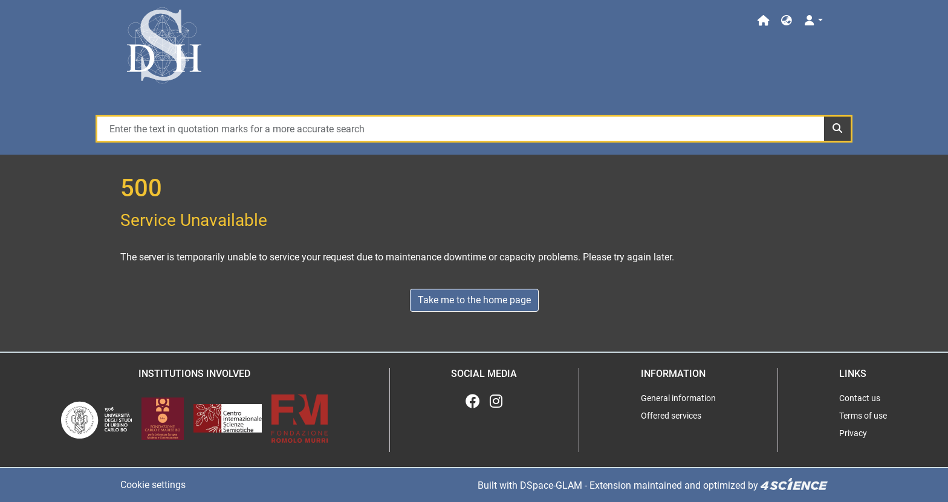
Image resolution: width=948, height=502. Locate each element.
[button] (786, 21)
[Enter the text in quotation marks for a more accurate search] (460, 129)
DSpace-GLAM (551, 485)
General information (678, 398)
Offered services (671, 415)
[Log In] (813, 21)
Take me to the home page (474, 300)
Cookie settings (153, 485)
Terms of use (863, 415)
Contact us (859, 398)
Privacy (853, 433)
